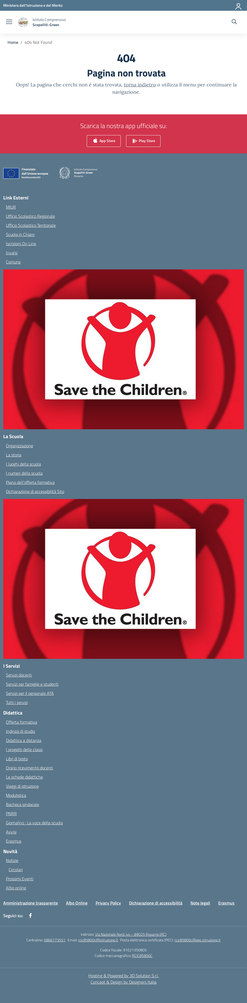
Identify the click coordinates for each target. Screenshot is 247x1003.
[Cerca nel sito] (234, 22)
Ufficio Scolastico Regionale (30, 216)
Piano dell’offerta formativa (30, 482)
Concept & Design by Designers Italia (123, 982)
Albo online (16, 888)
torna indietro (140, 85)
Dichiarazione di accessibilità (155, 903)
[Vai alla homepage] (49, 22)
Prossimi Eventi (19, 878)
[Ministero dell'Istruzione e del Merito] (32, 5)
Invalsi (12, 252)
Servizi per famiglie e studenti (32, 684)
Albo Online (77, 903)
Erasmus (13, 841)
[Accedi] (239, 5)
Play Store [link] (143, 141)
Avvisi (11, 832)
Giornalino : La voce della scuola (34, 822)
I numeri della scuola (24, 473)
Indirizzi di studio (20, 731)
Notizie (12, 860)
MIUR (11, 207)
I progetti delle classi (24, 749)
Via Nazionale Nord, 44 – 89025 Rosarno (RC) (130, 934)
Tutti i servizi (17, 702)
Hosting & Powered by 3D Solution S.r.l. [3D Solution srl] (123, 975)
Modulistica (16, 795)
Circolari (16, 869)
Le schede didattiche (24, 777)
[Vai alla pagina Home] (13, 42)
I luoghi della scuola (23, 464)
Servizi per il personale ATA (30, 693)
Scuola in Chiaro (20, 234)
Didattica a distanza (23, 740)
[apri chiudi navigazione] (9, 22)
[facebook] (30, 915)
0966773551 (54, 940)
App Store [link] (103, 141)
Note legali (200, 903)
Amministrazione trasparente (30, 903)
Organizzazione (19, 445)
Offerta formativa (21, 722)
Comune (13, 262)
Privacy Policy (108, 903)
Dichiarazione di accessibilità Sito (35, 491)
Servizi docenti (19, 675)
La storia (13, 455)
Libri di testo (17, 758)
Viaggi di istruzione (22, 786)
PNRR (11, 813)
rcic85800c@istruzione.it (98, 940)
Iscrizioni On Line (21, 243)
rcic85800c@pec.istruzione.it (198, 940)
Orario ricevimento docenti (29, 768)
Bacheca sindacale (22, 804)
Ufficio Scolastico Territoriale (31, 225)
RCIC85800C (142, 955)
